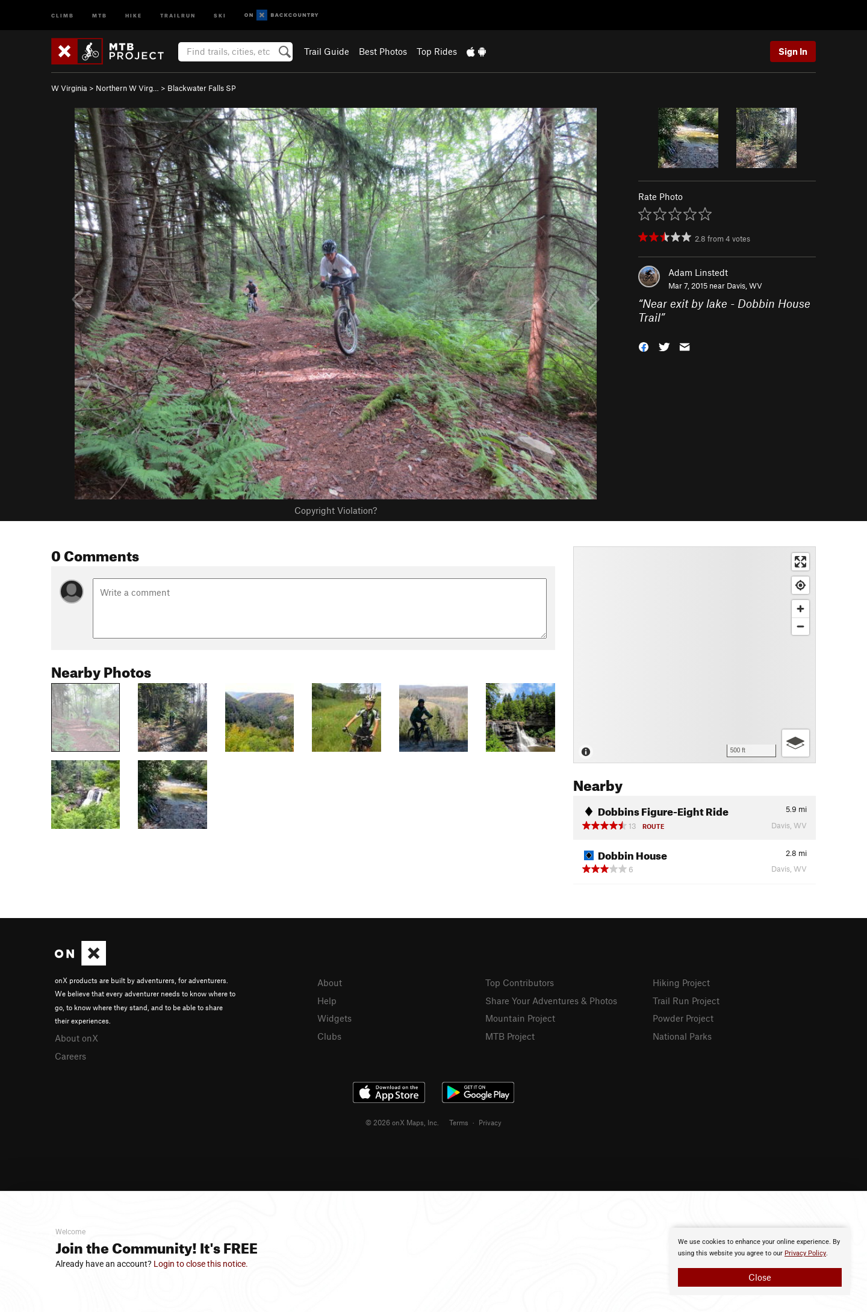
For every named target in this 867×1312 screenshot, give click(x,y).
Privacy (490, 1122)
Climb (62, 15)
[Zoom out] (800, 626)
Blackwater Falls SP (201, 88)
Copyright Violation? (335, 510)
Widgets (334, 1018)
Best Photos (383, 51)
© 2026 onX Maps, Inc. (402, 1122)
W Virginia (69, 88)
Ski (220, 15)
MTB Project (510, 1036)
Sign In (792, 51)
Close (759, 1277)
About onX (76, 1037)
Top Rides (437, 51)
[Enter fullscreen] (800, 561)
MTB (99, 15)
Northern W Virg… (127, 88)
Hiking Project (681, 982)
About (329, 982)
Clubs (329, 1036)
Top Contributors (519, 982)
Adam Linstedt (698, 272)
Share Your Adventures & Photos (551, 1000)
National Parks (682, 1036)
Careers (70, 1056)
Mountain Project (520, 1018)
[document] (760, 1261)
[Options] (795, 743)
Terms (458, 1122)
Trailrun (178, 15)
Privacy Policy (805, 1253)
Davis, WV (744, 285)
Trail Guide (326, 51)
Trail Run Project (686, 1000)
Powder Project (683, 1018)
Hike (133, 15)
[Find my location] (800, 585)
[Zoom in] (800, 608)
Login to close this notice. (201, 1264)
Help (327, 1000)
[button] (643, 345)
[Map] (694, 655)
